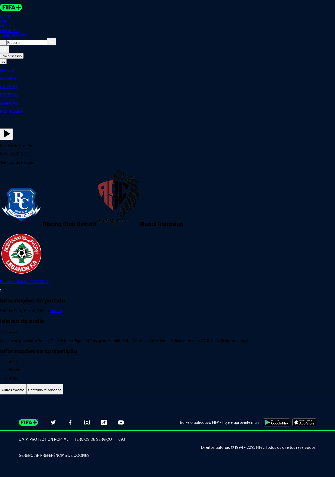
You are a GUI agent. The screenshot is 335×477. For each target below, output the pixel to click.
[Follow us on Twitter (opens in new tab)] (53, 422)
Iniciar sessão (12, 56)
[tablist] (167, 390)
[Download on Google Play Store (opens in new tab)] (276, 422)
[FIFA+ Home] (11, 7)
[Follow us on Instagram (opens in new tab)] (87, 422)
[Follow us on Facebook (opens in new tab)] (70, 422)
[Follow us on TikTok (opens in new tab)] (104, 422)
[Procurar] (51, 41)
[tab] (13, 390)
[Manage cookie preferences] (54, 455)
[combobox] (27, 42)
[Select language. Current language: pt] (3, 61)
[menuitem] (167, 70)
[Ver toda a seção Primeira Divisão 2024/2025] (167, 286)
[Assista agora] (6, 134)
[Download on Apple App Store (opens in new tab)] (304, 422)
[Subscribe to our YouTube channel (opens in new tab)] (121, 422)
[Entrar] (4, 49)
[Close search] (3, 42)
